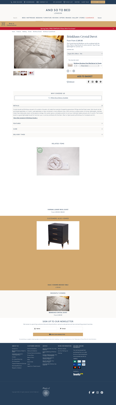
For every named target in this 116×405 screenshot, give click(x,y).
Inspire (77, 2)
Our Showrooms (16, 361)
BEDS (24, 18)
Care (15, 129)
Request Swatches (98, 2)
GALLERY (75, 18)
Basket (101, 18)
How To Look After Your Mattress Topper (48, 361)
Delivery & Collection (32, 350)
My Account (57, 2)
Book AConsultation (12, 24)
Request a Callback (16, 367)
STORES (82, 18)
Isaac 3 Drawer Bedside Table (58, 285)
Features (17, 123)
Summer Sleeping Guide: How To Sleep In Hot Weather (50, 355)
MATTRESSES (31, 18)
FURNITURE (47, 18)
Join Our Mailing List (63, 350)
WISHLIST (70, 82)
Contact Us (42, 2)
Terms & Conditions (32, 348)
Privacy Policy (84, 339)
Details (16, 105)
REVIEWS (55, 18)
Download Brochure (17, 365)
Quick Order (30, 361)
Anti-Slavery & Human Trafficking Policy (17, 354)
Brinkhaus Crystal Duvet (58, 312)
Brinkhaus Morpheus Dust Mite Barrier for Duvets (88, 63)
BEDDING (39, 18)
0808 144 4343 (16, 2)
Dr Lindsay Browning (17, 359)
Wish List (68, 2)
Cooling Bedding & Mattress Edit (49, 352)
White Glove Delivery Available (59, 98)
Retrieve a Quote (62, 348)
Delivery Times (19, 134)
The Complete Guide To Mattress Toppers (48, 358)
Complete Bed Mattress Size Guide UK (49, 364)
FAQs (28, 359)
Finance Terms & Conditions (34, 353)
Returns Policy (30, 357)
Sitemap (60, 353)
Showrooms (29, 2)
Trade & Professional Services (19, 363)
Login (28, 364)
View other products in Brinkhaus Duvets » (25, 118)
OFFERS (62, 18)
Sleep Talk (85, 2)
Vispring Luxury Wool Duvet (58, 209)
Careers (14, 357)
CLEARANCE (89, 18)
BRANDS (68, 18)
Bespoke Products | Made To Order (19, 351)
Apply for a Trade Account (33, 366)
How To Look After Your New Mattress (49, 349)
